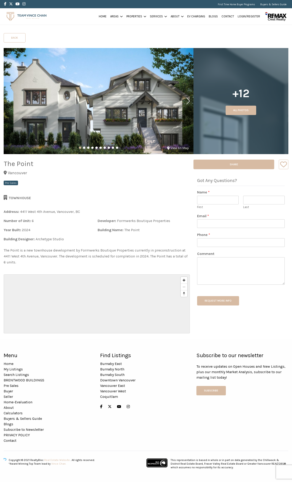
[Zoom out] (184, 287)
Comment (205, 254)
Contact (228, 16)
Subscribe (211, 390)
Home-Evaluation (18, 402)
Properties (134, 16)
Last (246, 207)
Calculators (13, 413)
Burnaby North (112, 369)
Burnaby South (112, 374)
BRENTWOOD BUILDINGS (24, 380)
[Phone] (241, 242)
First (200, 207)
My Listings (13, 369)
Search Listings (16, 374)
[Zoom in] (184, 280)
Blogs (213, 16)
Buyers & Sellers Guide (273, 4)
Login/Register (249, 16)
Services (156, 16)
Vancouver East (112, 385)
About (175, 16)
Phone (203, 235)
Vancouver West (113, 391)
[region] (97, 304)
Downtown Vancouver (118, 380)
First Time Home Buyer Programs (236, 4)
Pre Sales (11, 385)
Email (203, 216)
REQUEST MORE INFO (218, 300)
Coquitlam (109, 396)
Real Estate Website (57, 460)
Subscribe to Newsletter (24, 429)
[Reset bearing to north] (184, 293)
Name (203, 192)
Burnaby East (111, 364)
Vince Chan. (58, 463)
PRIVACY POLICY (17, 435)
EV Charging (196, 16)
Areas (114, 16)
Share (234, 164)
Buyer (8, 391)
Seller (8, 396)
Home (103, 16)
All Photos (241, 110)
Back (14, 37)
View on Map (178, 148)
